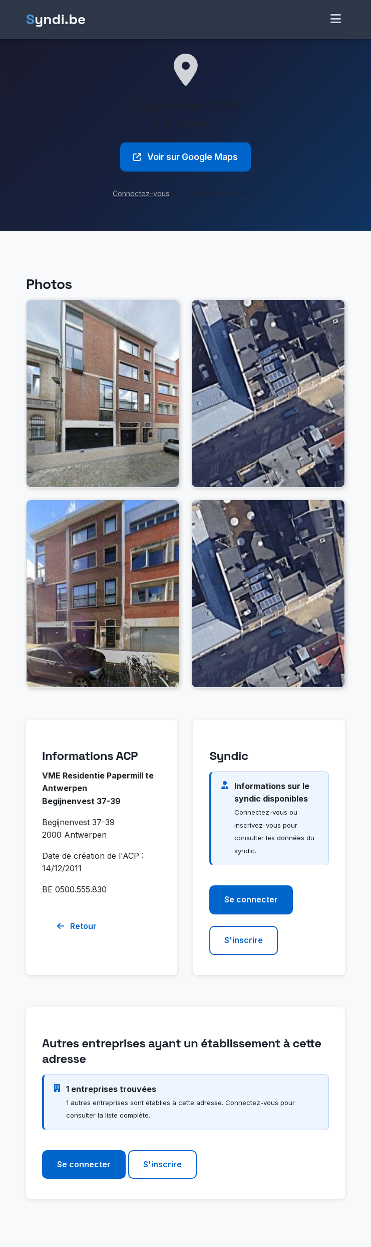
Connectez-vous (141, 193)
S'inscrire (243, 940)
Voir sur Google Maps (185, 156)
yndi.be (56, 19)
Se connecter (251, 899)
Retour (77, 926)
